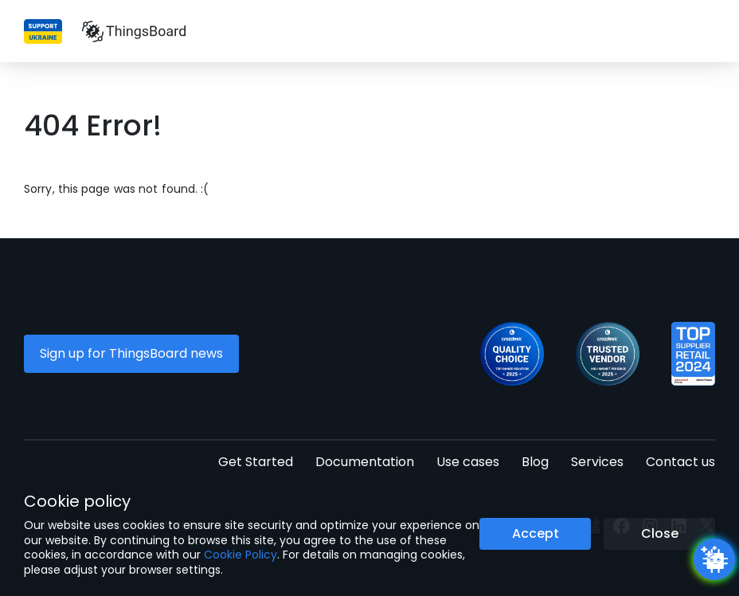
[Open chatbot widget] (714, 559)
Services (597, 461)
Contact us (680, 461)
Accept (535, 533)
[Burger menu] (706, 31)
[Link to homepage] (134, 31)
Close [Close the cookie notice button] (659, 533)
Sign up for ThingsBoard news (131, 353)
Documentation (364, 461)
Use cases (467, 461)
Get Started (255, 461)
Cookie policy (77, 501)
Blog (535, 461)
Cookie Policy (240, 555)
